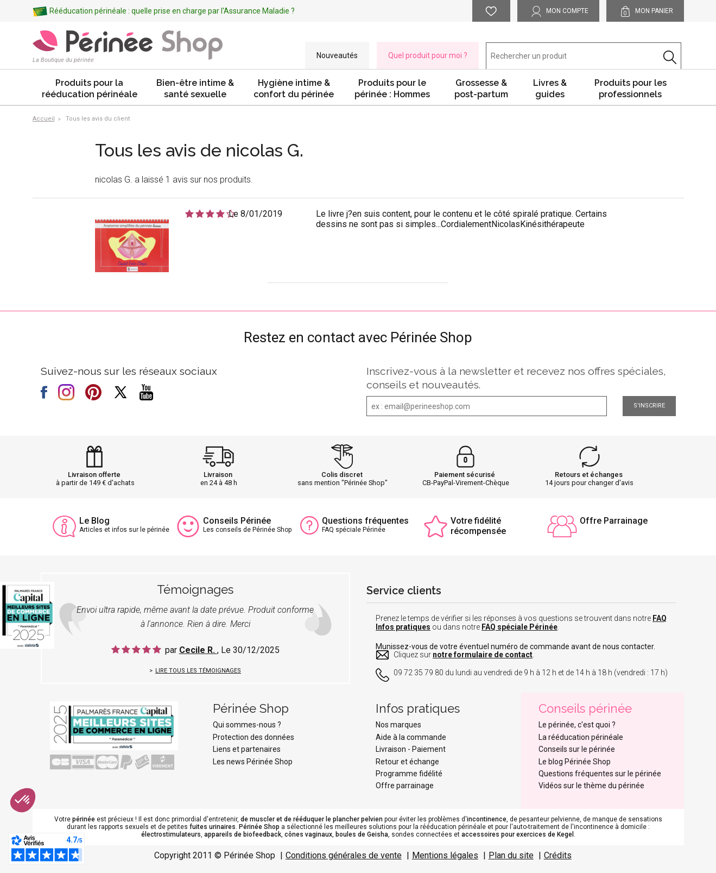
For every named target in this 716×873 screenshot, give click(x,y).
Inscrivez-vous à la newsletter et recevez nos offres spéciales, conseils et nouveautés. (516, 378)
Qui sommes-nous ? (247, 724)
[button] (23, 800)
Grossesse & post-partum (481, 88)
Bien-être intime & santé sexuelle (195, 88)
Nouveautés (337, 55)
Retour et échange (407, 761)
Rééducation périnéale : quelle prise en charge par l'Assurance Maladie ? (172, 11)
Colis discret (342, 474)
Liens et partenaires (247, 749)
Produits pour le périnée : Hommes (392, 88)
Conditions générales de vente (344, 855)
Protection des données (253, 737)
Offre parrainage (405, 785)
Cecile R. (198, 650)
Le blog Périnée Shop (574, 761)
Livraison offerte (94, 474)
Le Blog (94, 521)
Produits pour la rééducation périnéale (89, 88)
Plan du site (511, 855)
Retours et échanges (589, 474)
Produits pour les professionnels (630, 88)
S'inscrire (649, 405)
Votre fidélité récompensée (478, 526)
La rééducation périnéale (580, 737)
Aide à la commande (411, 737)
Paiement (429, 749)
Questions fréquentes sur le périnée (599, 773)
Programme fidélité (409, 773)
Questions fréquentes (365, 521)
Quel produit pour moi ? (427, 55)
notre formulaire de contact (483, 654)
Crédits (558, 855)
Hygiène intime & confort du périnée (294, 88)
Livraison (218, 474)
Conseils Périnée (237, 521)
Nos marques (398, 724)
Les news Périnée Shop (253, 761)
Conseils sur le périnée (576, 749)
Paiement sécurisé (464, 474)
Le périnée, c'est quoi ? (577, 724)
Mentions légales (445, 855)
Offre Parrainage (614, 521)
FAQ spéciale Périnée (519, 627)
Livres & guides (550, 88)
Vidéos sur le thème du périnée (591, 785)
